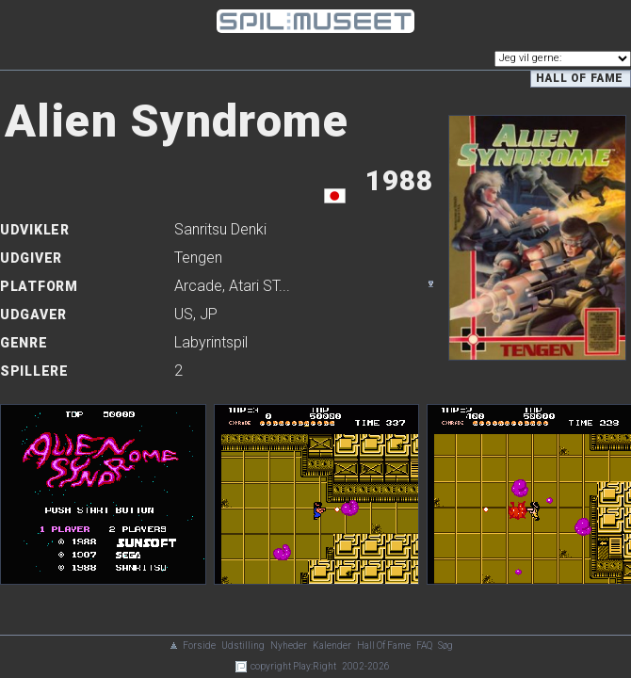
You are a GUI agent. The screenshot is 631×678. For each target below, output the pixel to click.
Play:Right (314, 666)
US (183, 314)
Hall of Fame (579, 78)
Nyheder (288, 645)
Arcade (198, 286)
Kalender (332, 645)
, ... (232, 286)
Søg (445, 645)
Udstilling (243, 645)
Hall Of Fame (384, 645)
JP (209, 314)
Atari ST (254, 286)
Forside (199, 645)
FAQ (424, 645)
